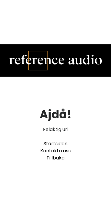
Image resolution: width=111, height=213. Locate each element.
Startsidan (55, 143)
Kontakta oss (55, 150)
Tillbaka (55, 157)
